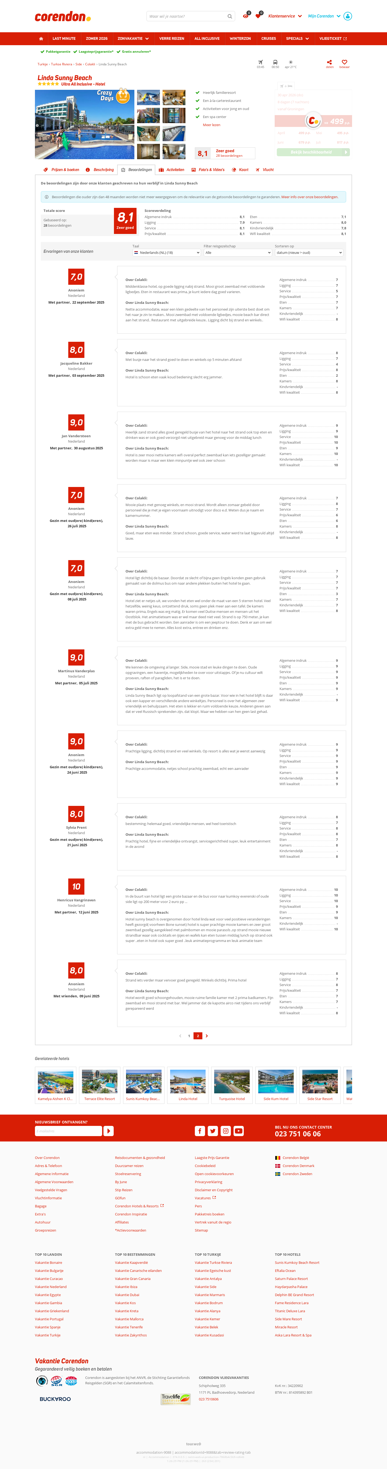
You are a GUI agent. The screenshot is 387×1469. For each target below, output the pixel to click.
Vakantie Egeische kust (213, 1270)
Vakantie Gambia (48, 1302)
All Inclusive (207, 38)
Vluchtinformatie (48, 1198)
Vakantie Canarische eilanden (138, 1270)
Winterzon (240, 38)
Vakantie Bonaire (48, 1262)
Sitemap (201, 1230)
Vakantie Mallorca (129, 1319)
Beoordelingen (140, 169)
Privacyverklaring (208, 1181)
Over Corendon (47, 1157)
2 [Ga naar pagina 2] (198, 1035)
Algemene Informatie (52, 1173)
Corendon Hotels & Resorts (137, 1206)
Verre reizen (171, 38)
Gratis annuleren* (136, 51)
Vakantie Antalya (208, 1278)
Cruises (268, 38)
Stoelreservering (128, 1173)
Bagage (40, 1206)
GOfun (120, 1198)
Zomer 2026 (97, 38)
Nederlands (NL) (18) (153, 252)
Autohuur (43, 1222)
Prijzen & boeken (65, 169)
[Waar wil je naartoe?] (190, 16)
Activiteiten (175, 169)
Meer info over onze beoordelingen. (309, 196)
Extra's (40, 1214)
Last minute (64, 38)
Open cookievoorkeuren (214, 1173)
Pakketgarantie (58, 51)
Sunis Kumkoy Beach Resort (297, 1262)
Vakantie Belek (206, 1327)
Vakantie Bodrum (209, 1302)
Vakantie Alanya (207, 1310)
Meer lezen (211, 124)
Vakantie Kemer (207, 1319)
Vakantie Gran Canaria (132, 1278)
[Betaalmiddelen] (54, 1398)
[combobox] (190, 16)
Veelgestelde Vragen (51, 1189)
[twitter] (213, 1131)
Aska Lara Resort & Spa (293, 1335)
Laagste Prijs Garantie (212, 1157)
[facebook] (200, 1131)
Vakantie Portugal (49, 1319)
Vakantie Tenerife (129, 1327)
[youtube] (239, 1131)
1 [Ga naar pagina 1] (189, 1035)
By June (121, 1181)
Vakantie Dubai (127, 1294)
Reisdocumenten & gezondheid (140, 1157)
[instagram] (226, 1131)
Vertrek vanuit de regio (213, 1222)
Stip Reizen (123, 1189)
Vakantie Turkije (47, 1335)
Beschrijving (104, 169)
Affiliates (122, 1222)
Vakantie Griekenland (52, 1310)
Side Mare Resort (288, 1319)
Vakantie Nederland (51, 1286)
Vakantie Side (205, 1286)
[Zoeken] (230, 16)
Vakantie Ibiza (126, 1286)
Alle (208, 252)
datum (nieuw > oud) (293, 252)
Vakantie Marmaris (210, 1294)
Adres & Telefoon (48, 1165)
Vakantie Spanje (47, 1327)
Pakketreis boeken (209, 1214)
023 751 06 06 (298, 1134)
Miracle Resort (286, 1327)
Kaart (243, 169)
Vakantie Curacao (49, 1278)
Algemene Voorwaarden (54, 1181)
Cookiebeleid (205, 1165)
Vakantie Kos (125, 1302)
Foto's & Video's (212, 169)
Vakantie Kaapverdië (131, 1262)
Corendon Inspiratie (131, 1214)
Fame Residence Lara (292, 1302)
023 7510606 (208, 1399)
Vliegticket (331, 38)
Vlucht (268, 169)
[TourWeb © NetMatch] (193, 1443)
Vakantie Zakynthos (131, 1335)
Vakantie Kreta (126, 1310)
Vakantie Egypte (48, 1294)
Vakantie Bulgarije (49, 1270)
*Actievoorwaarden (130, 1230)
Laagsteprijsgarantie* (96, 51)
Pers (198, 1206)
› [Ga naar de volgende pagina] (206, 1038)
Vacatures (203, 1198)
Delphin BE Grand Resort (294, 1294)
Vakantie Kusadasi (209, 1335)
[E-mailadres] (68, 1131)
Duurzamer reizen (129, 1165)
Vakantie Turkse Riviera (213, 1262)
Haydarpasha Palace (291, 1286)
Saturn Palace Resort (291, 1278)
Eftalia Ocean (285, 1270)
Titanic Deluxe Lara (290, 1310)
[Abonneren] (108, 1131)
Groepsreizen (45, 1230)
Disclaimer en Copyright (214, 1189)
